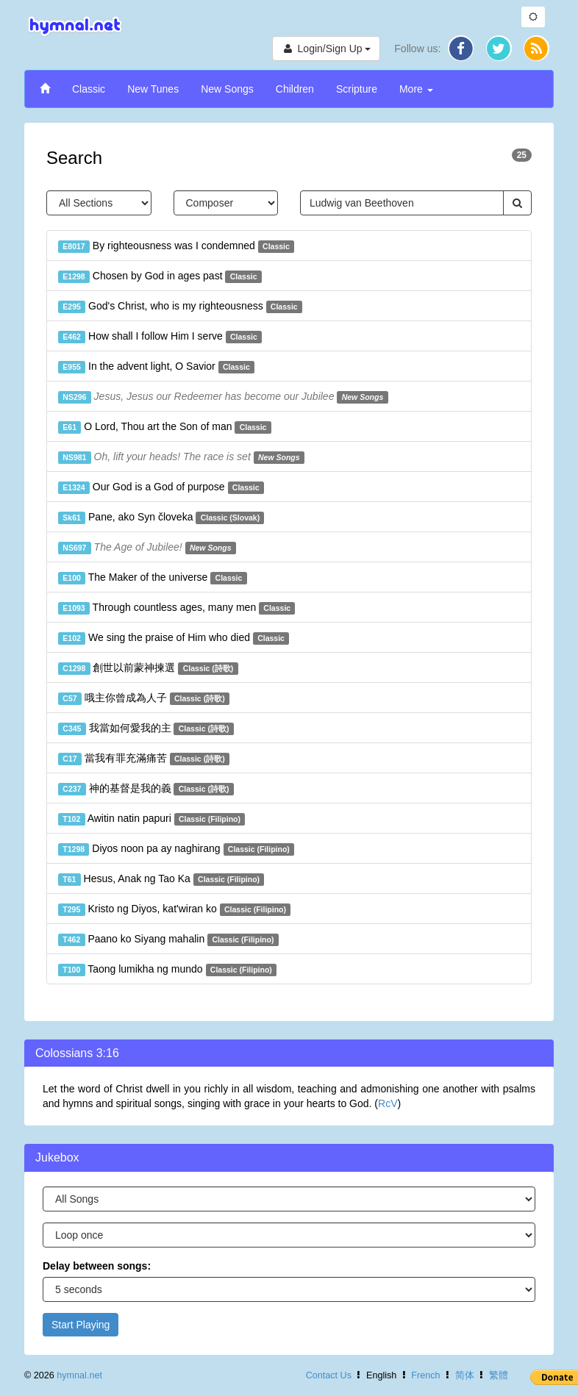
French (425, 1375)
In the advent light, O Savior (156, 366)
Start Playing (80, 1325)
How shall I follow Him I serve (160, 336)
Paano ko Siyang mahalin (168, 939)
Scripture (356, 89)
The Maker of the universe (152, 577)
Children (295, 89)
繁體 (498, 1375)
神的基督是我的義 (146, 788)
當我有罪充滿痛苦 (143, 758)
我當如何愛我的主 (146, 728)
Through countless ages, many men (176, 608)
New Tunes (153, 89)
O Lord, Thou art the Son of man (164, 427)
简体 (464, 1375)
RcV (387, 1103)
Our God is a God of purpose (161, 487)
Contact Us (329, 1375)
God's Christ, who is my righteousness (180, 306)
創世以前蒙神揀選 (148, 668)
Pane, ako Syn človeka (161, 517)
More (416, 89)
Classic (88, 89)
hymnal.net (79, 1375)
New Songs (227, 89)
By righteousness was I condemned (176, 246)
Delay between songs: (97, 1266)
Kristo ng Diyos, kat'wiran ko (174, 909)
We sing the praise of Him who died (173, 638)
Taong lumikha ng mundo (167, 969)
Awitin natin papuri (151, 819)
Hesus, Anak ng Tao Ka (161, 879)
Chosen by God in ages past (160, 276)
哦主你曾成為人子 (143, 698)
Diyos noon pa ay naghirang (176, 849)
